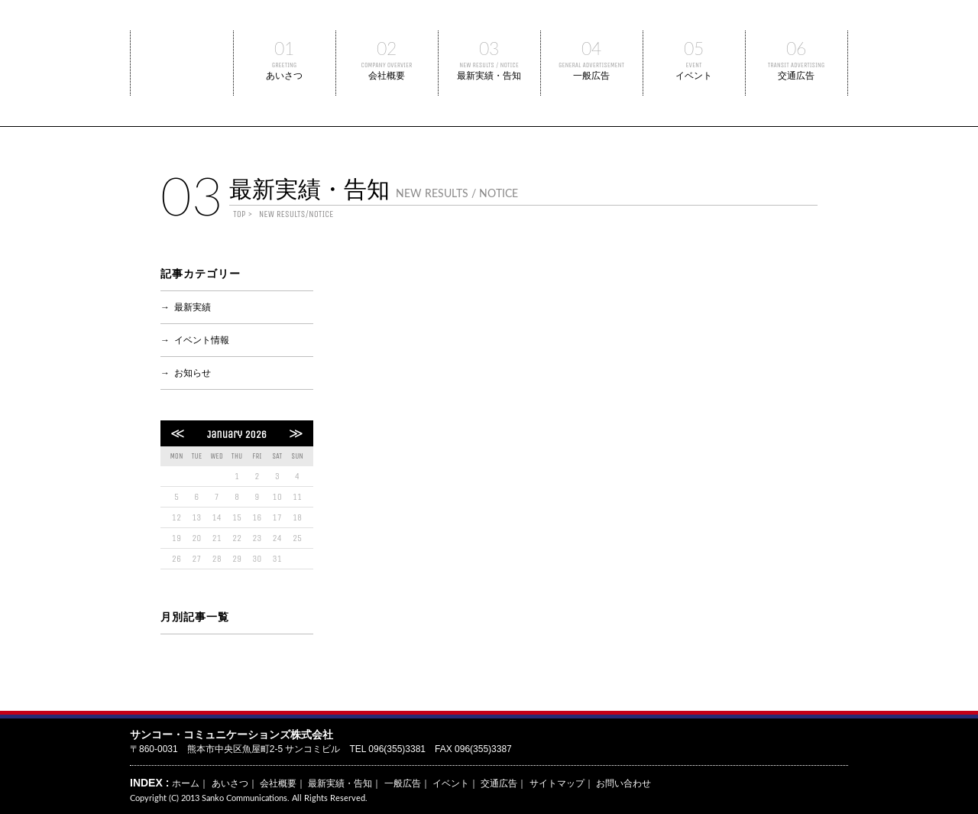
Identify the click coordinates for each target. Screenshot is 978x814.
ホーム (185, 783)
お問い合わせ (623, 783)
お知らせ (192, 373)
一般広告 (592, 56)
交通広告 (796, 56)
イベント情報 (201, 340)
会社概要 (387, 56)
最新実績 (192, 307)
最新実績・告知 (489, 56)
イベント (694, 56)
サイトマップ (557, 783)
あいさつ (284, 56)
